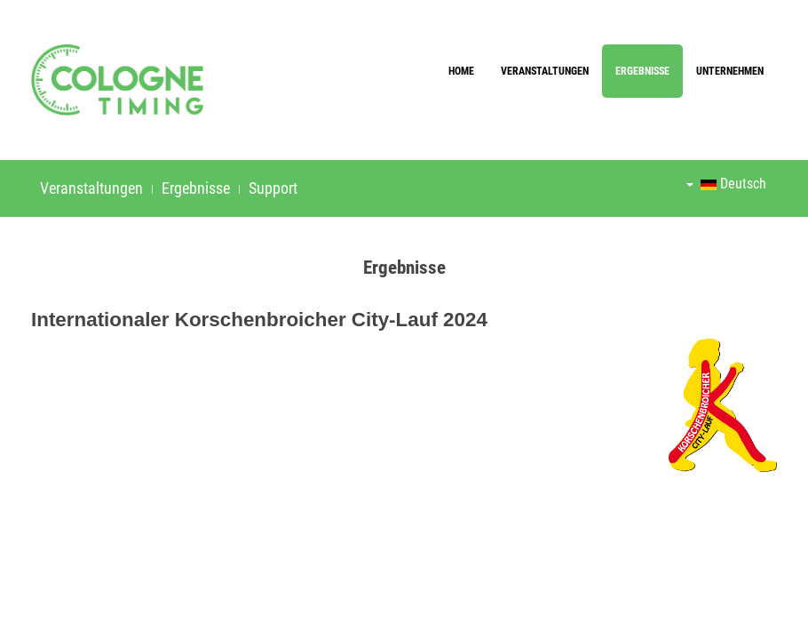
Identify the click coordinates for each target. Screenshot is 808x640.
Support (273, 188)
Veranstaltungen (545, 71)
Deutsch (726, 183)
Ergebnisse (642, 71)
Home (461, 71)
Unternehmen (730, 71)
